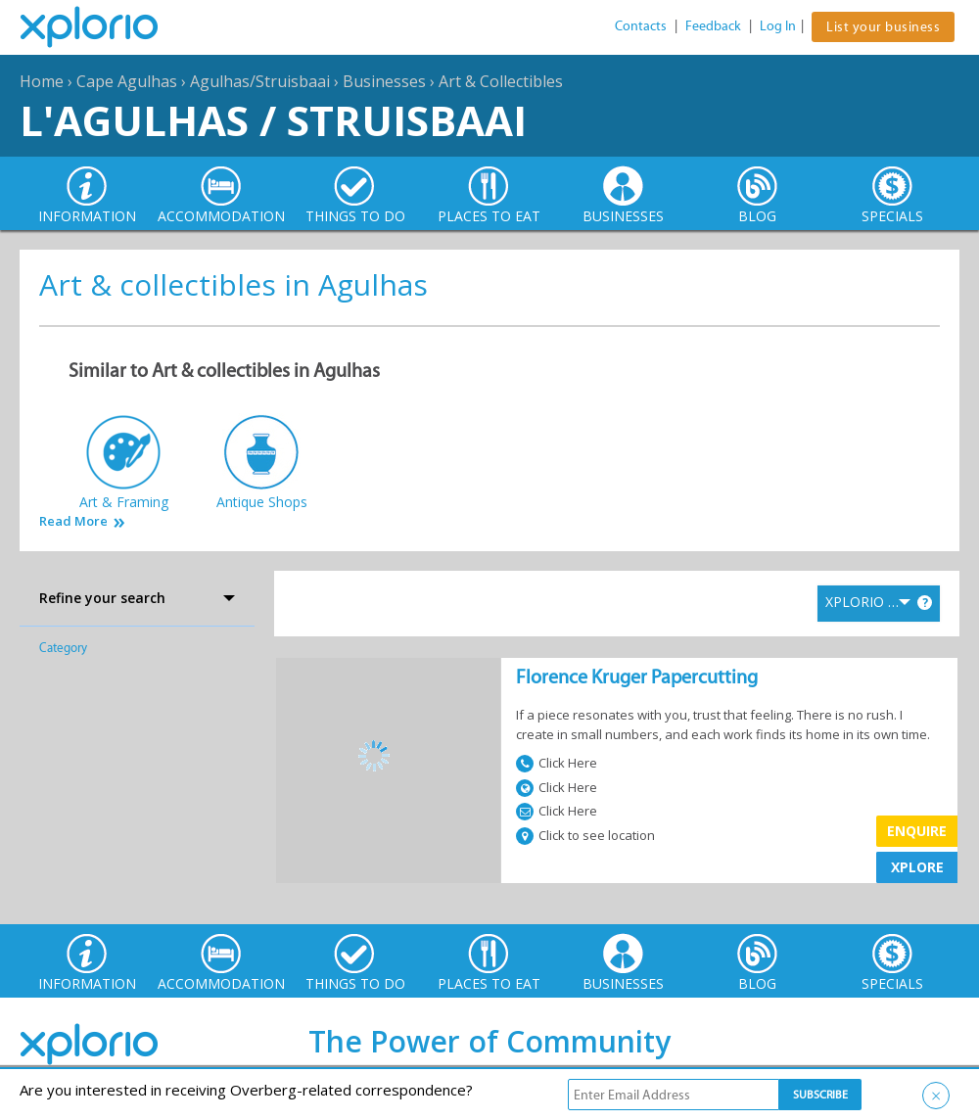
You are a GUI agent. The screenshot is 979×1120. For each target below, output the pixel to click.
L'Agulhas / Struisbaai (273, 120)
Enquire (917, 830)
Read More (73, 521)
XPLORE (917, 867)
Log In (778, 26)
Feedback (713, 26)
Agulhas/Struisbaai (260, 81)
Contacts (641, 26)
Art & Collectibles (501, 81)
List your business (883, 27)
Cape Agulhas (126, 81)
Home (42, 81)
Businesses (384, 81)
